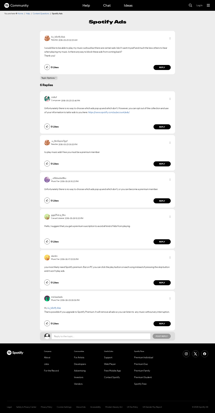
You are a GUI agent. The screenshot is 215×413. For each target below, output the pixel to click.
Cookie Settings (64, 407)
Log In (199, 5)
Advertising (80, 370)
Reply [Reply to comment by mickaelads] (162, 323)
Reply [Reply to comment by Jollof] (162, 126)
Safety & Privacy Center (26, 407)
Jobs (46, 364)
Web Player (110, 364)
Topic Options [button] (48, 77)
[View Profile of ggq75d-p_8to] (58, 215)
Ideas (128, 5)
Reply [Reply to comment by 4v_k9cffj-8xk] (162, 67)
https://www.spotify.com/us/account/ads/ (109, 112)
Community (16, 5)
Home (20, 13)
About (47, 357)
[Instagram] (186, 353)
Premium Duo (141, 364)
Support (108, 357)
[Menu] (208, 5)
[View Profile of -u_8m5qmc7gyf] (59, 141)
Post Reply (162, 336)
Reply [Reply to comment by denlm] (162, 282)
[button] (170, 38)
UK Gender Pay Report (152, 407)
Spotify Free (140, 383)
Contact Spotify (112, 377)
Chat (107, 5)
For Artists (79, 357)
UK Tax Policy (132, 407)
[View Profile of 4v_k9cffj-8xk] (58, 36)
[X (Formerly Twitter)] (195, 353)
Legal (9, 407)
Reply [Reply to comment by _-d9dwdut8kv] (162, 200)
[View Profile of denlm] (54, 256)
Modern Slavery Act (113, 407)
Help (86, 5)
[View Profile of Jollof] (54, 97)
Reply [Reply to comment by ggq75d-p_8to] (162, 241)
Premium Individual (143, 357)
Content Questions (41, 13)
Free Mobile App (112, 370)
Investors (78, 377)
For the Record (51, 370)
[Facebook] (204, 353)
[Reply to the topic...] (101, 336)
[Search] (190, 5)
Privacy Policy (46, 407)
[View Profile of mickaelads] (57, 296)
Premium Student (143, 377)
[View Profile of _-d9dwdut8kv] (58, 178)
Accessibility (95, 407)
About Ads (81, 407)
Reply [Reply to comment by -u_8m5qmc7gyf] (162, 163)
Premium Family (142, 370)
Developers (80, 364)
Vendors (78, 383)
